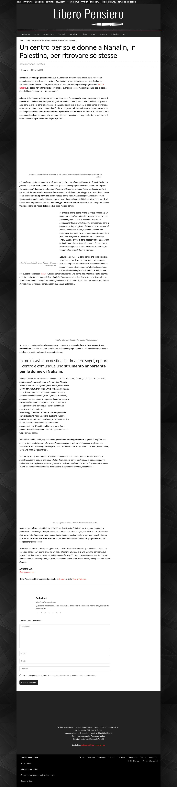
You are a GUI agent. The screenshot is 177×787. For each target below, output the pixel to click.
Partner (84, 2)
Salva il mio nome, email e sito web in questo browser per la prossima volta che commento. (59, 675)
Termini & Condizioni (127, 2)
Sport (125, 34)
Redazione (39, 2)
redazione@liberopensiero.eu (93, 745)
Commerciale (73, 2)
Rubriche (114, 34)
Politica (84, 34)
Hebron (62, 579)
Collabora (60, 2)
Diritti (36, 34)
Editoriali (61, 34)
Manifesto (27, 2)
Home (19, 2)
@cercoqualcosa (26, 572)
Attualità (73, 34)
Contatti (50, 2)
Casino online (26, 781)
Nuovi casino (26, 763)
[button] (156, 34)
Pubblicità (94, 2)
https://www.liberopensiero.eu (46, 602)
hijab (43, 274)
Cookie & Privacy (109, 2)
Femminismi (48, 34)
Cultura (103, 34)
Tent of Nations (79, 579)
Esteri (93, 34)
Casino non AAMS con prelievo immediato (38, 775)
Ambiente (26, 34)
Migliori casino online (29, 757)
